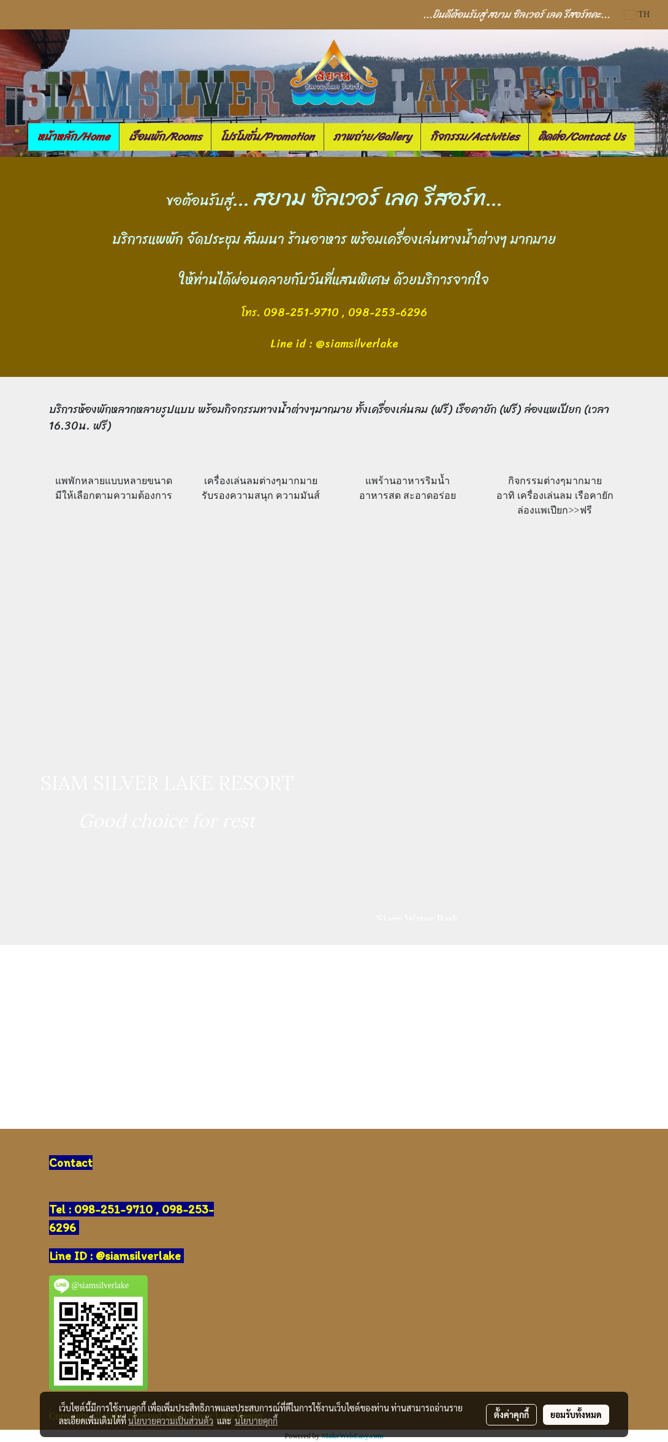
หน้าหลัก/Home (73, 136)
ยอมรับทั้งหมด (576, 1414)
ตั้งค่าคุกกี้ (511, 1414)
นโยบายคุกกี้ (256, 1420)
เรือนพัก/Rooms (165, 136)
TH (637, 14)
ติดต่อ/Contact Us (581, 136)
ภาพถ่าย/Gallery (372, 136)
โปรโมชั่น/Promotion (267, 136)
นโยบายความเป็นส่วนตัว (170, 1420)
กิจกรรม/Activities (474, 136)
